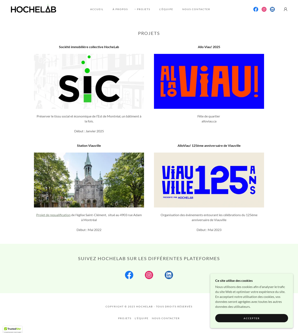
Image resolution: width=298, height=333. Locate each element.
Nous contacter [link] (196, 9)
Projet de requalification (53, 215)
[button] (285, 9)
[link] (33, 9)
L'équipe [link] (166, 9)
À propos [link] (120, 9)
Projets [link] (143, 9)
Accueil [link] (96, 9)
